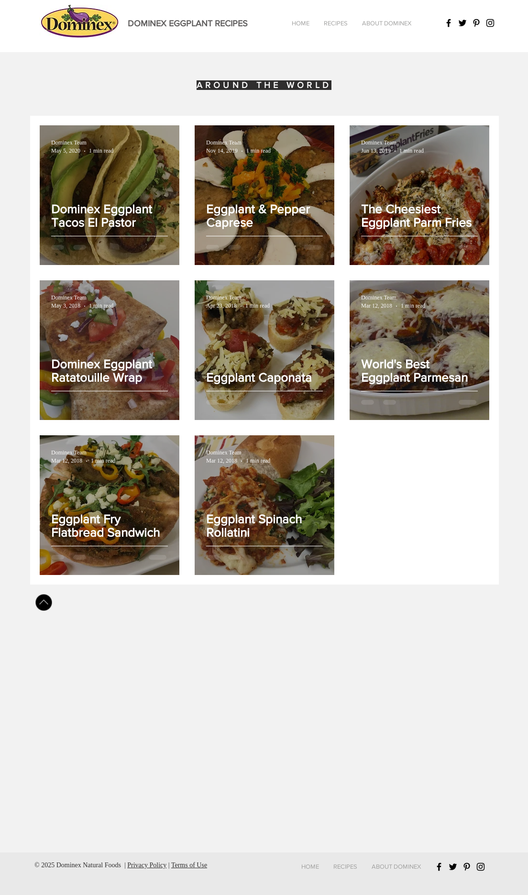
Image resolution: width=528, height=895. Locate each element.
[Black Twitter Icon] (462, 23)
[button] (336, 23)
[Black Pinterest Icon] (476, 23)
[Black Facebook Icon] (448, 23)
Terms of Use (189, 865)
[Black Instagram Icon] (490, 23)
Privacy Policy (146, 865)
